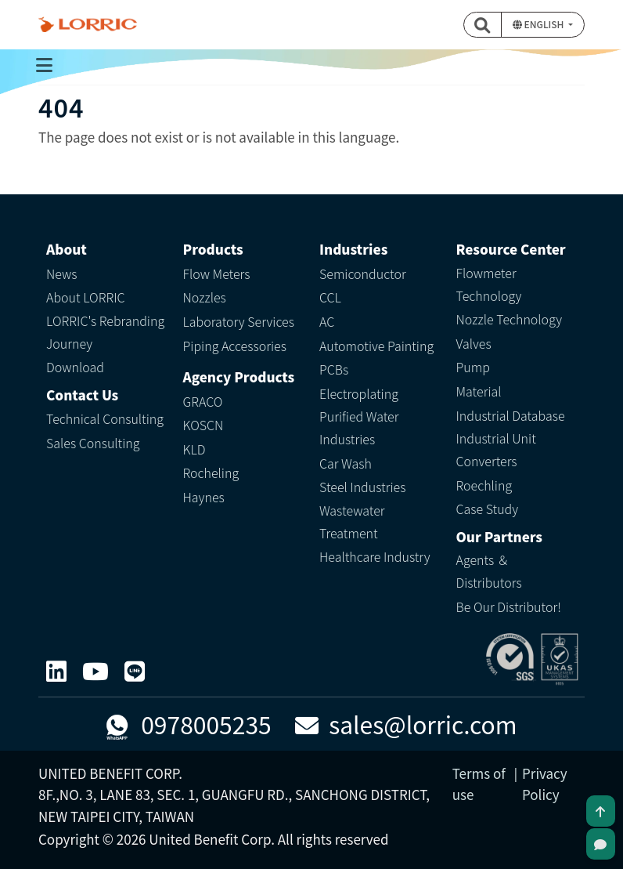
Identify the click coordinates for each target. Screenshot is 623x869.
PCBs (333, 369)
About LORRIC (85, 297)
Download (75, 366)
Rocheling (211, 472)
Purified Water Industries (358, 427)
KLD (194, 449)
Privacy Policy (544, 783)
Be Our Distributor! (508, 606)
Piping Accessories (234, 345)
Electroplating (358, 393)
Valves (474, 343)
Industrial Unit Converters (496, 449)
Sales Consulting (93, 442)
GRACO (203, 401)
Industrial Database (510, 415)
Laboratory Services (238, 321)
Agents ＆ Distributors (489, 571)
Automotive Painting (376, 345)
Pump (473, 366)
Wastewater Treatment (352, 521)
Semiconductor (362, 273)
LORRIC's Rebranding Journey (105, 332)
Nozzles (204, 297)
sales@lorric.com (406, 724)
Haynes (204, 496)
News (61, 273)
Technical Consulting (105, 418)
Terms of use (479, 783)
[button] (482, 25)
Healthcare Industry (374, 556)
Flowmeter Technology (489, 284)
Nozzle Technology (509, 319)
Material (479, 391)
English (539, 24)
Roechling (484, 485)
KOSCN (203, 424)
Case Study (487, 508)
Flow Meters (216, 273)
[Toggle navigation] (44, 65)
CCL (330, 297)
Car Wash (345, 463)
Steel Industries (362, 486)
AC (326, 321)
